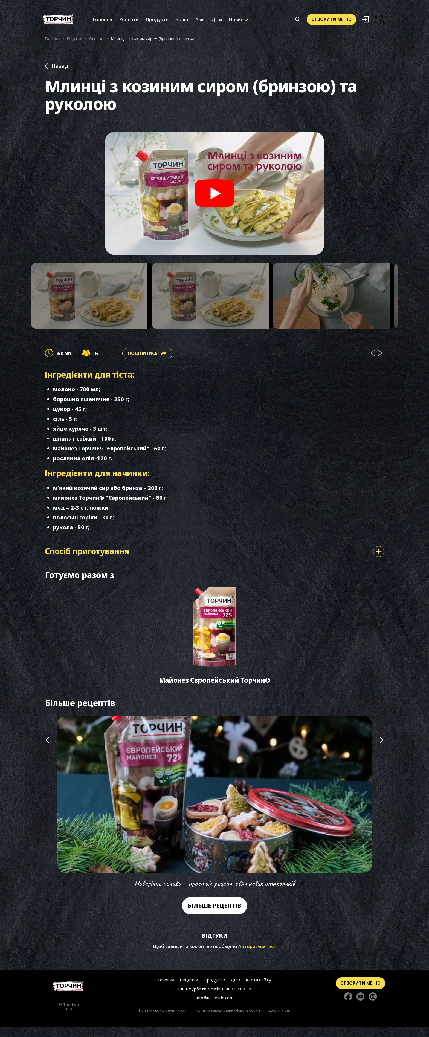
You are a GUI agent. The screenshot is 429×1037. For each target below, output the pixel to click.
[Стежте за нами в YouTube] (360, 1006)
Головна (102, 21)
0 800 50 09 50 (236, 998)
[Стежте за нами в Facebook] (348, 1006)
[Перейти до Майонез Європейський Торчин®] (214, 644)
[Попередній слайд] (47, 812)
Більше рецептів (214, 915)
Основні (96, 40)
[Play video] (214, 196)
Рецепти (129, 21)
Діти (216, 21)
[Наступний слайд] (381, 812)
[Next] (380, 359)
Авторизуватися (257, 956)
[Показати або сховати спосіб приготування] (378, 557)
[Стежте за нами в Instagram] (373, 1006)
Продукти (157, 21)
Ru (382, 24)
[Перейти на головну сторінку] (68, 996)
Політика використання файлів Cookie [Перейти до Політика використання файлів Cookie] (227, 1019)
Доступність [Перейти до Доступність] (279, 1019)
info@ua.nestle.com (214, 1007)
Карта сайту (257, 989)
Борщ (182, 21)
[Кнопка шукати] (297, 21)
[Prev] (372, 359)
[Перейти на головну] (58, 21)
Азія (200, 21)
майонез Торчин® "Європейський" (102, 454)
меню (331, 21)
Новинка (239, 21)
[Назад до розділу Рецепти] (214, 69)
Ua (383, 19)
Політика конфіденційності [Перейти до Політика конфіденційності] (162, 1019)
